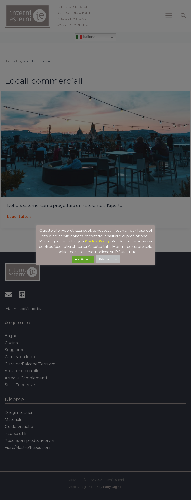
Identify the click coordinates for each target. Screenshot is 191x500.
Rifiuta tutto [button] (108, 259)
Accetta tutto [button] (83, 259)
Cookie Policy (97, 241)
